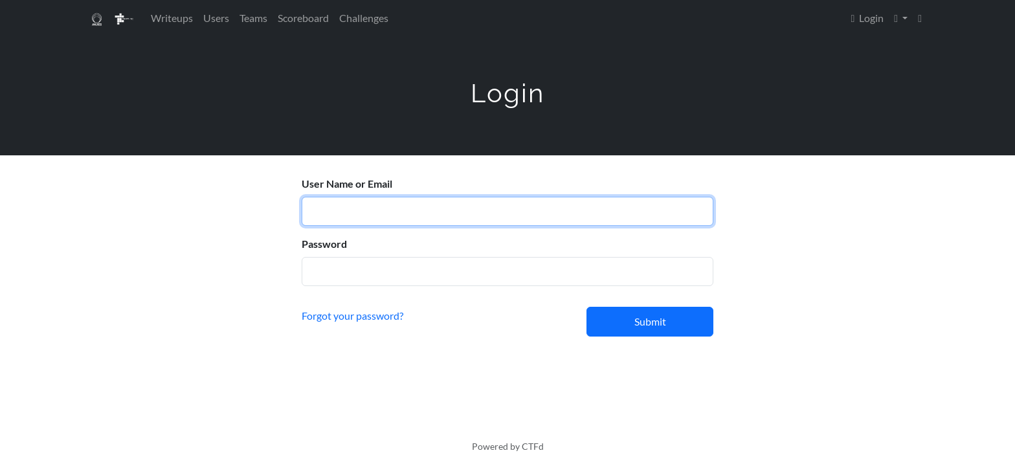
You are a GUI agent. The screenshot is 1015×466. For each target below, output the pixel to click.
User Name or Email (347, 183)
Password (324, 244)
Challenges (363, 18)
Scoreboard (303, 18)
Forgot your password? (352, 315)
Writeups (172, 18)
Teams (253, 18)
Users (216, 18)
